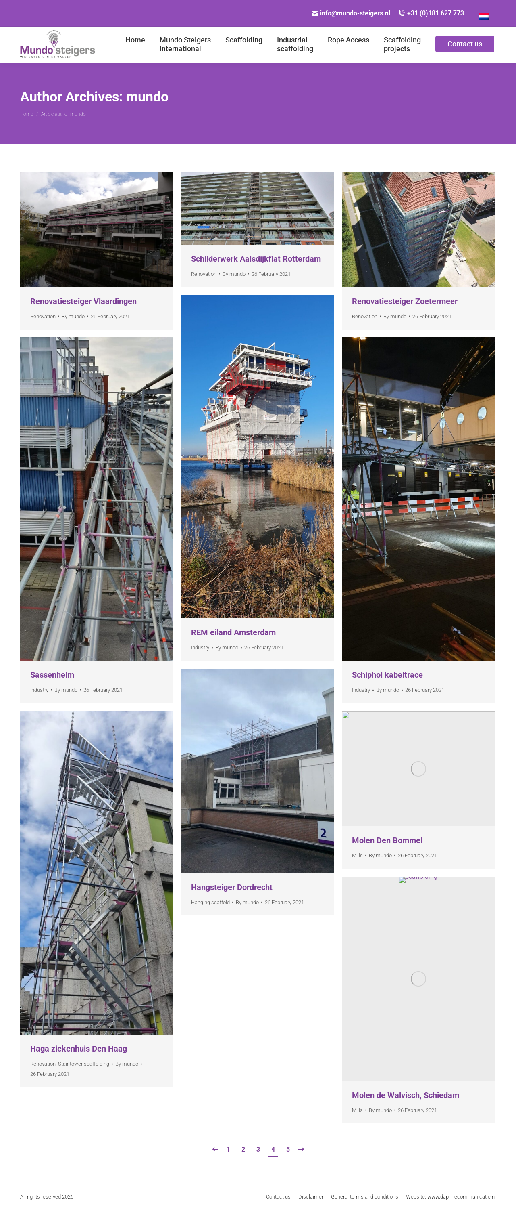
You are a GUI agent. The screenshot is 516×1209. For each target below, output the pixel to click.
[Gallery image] (96, 229)
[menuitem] (135, 45)
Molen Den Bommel (387, 840)
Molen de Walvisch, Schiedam (405, 1095)
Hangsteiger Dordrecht (232, 887)
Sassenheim (52, 675)
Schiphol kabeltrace (387, 675)
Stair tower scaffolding (83, 1064)
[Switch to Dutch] (484, 13)
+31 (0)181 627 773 (431, 13)
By (73, 316)
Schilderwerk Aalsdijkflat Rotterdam (256, 259)
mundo (147, 96)
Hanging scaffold (210, 902)
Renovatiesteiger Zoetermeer (405, 301)
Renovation (43, 316)
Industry (200, 647)
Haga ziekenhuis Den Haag (78, 1049)
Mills (357, 855)
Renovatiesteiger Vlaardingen (83, 301)
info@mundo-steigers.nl (351, 13)
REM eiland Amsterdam (233, 632)
